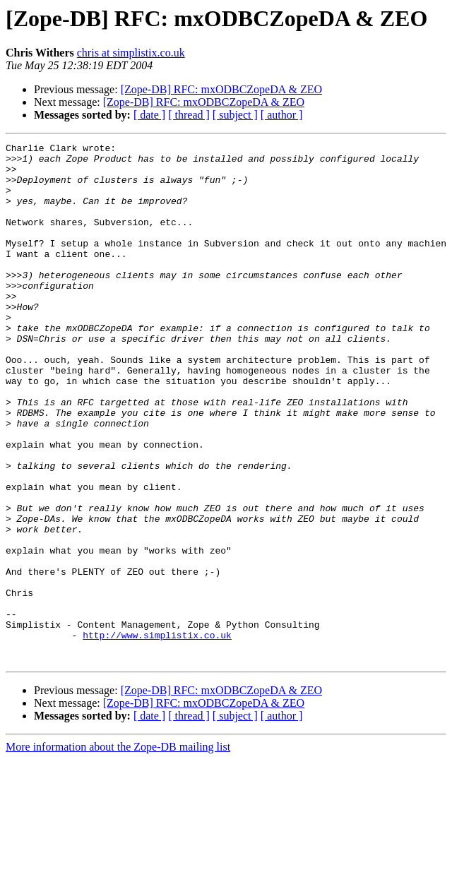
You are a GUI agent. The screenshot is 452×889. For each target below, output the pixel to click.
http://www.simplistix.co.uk (157, 734)
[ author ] (282, 115)
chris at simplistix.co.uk (131, 53)
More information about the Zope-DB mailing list (118, 851)
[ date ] (149, 115)
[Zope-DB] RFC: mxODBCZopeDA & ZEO (221, 89)
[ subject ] (235, 115)
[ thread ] (189, 115)
